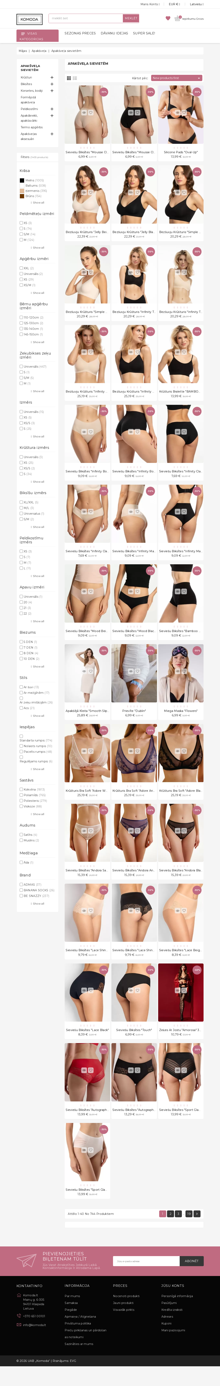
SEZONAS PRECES (80, 33)
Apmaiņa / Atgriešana (80, 1336)
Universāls (33, 274)
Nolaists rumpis (38, 746)
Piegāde (71, 1329)
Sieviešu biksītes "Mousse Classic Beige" (95, 153)
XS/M (29, 285)
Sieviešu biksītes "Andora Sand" (88, 883)
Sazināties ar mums (79, 1363)
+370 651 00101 (34, 1336)
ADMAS (32, 884)
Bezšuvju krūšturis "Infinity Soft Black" (140, 396)
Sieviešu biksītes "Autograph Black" (138, 1127)
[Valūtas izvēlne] (170, 4)
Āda (28, 862)
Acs (29, 708)
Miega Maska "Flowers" (181, 721)
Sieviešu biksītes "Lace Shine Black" (138, 965)
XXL (29, 268)
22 (28, 613)
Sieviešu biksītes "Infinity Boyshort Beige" (96, 477)
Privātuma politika (78, 1343)
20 (28, 602)
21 (27, 608)
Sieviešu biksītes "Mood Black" (134, 640)
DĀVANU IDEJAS (114, 33)
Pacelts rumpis (38, 752)
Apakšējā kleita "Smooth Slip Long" (91, 721)
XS (28, 223)
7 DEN (31, 647)
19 (189, 1233)
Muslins (31, 840)
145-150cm (33, 334)
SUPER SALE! (144, 33)
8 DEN (31, 653)
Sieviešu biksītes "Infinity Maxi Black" (186, 559)
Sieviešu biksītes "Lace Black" (87, 1046)
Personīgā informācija (177, 1316)
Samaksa (71, 1322)
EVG (73, 1380)
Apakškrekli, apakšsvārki (29, 118)
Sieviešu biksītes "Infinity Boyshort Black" (142, 477)
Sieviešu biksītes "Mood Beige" (88, 640)
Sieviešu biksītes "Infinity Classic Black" (187, 477)
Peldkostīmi (29, 109)
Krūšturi (26, 77)
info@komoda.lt (34, 1345)
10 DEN (31, 659)
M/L (29, 508)
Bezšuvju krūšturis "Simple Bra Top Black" (189, 234)
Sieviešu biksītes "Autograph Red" (90, 1127)
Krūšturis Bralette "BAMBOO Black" (185, 396)
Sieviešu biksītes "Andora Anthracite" (138, 883)
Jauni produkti (123, 1322)
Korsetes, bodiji (32, 91)
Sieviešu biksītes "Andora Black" (182, 883)
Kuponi (166, 1343)
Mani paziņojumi (173, 1350)
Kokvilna (34, 789)
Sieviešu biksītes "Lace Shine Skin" (91, 965)
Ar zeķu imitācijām (36, 702)
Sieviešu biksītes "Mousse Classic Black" (141, 153)
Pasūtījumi (169, 1322)
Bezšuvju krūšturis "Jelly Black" (135, 234)
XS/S (29, 423)
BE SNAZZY (36, 896)
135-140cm (33, 329)
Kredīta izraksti (172, 1329)
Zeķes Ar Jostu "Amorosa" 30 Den (183, 1046)
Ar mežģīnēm (37, 693)
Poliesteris (35, 801)
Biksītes (26, 84)
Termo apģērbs (32, 127)
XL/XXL (31, 502)
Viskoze (33, 806)
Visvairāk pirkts (123, 1329)
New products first (177, 78)
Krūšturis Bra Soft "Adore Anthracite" (138, 802)
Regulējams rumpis (36, 761)
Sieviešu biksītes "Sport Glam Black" (185, 1127)
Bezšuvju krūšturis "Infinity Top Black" (139, 315)
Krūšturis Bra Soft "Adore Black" (182, 802)
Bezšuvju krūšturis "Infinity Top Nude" (186, 315)
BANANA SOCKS (39, 890)
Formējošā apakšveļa (28, 100)
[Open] (22, 33)
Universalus (34, 513)
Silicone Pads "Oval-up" (181, 153)
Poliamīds (35, 795)
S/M (29, 234)
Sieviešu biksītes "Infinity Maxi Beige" (139, 559)
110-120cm (34, 317)
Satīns (30, 835)
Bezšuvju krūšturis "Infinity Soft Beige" (94, 396)
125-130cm (33, 323)
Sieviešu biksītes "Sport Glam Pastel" (92, 1208)
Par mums (72, 1316)
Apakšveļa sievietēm (30, 68)
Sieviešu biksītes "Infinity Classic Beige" (94, 559)
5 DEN (30, 642)
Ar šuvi (31, 687)
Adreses (167, 1336)
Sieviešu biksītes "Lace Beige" (181, 965)
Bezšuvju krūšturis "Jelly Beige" (89, 234)
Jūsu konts (172, 1305)
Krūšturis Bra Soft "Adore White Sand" (93, 802)
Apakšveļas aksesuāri (29, 136)
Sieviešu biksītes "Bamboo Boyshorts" (187, 640)
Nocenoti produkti (126, 1316)
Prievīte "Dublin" (134, 721)
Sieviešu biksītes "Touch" (134, 1046)
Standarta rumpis (36, 740)
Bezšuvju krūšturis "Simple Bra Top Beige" (96, 315)
